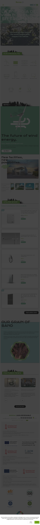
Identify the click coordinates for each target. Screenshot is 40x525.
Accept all (37, 522)
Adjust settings (31, 522)
